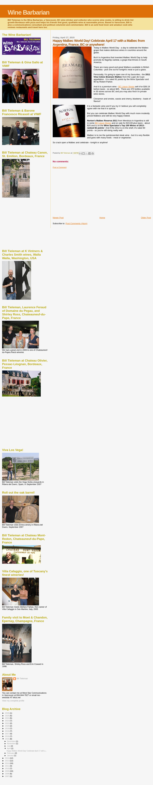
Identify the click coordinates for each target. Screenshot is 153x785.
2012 (7, 763)
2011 (7, 766)
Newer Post (58, 217)
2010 (7, 768)
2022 (7, 723)
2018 (7, 731)
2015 (7, 739)
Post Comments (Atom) (76, 223)
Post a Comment (59, 167)
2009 (7, 771)
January (10, 755)
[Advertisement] (103, 191)
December (11, 741)
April (9, 748)
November (11, 744)
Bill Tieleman (22, 678)
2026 (7, 713)
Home (102, 217)
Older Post (146, 217)
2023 (7, 721)
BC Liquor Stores (126, 86)
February (11, 753)
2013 (7, 761)
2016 (7, 736)
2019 (7, 728)
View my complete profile (13, 701)
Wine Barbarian (28, 12)
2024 (7, 718)
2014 (7, 758)
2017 (7, 734)
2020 (7, 726)
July (9, 746)
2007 (7, 776)
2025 (7, 716)
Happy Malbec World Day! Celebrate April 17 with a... (26, 751)
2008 (7, 774)
